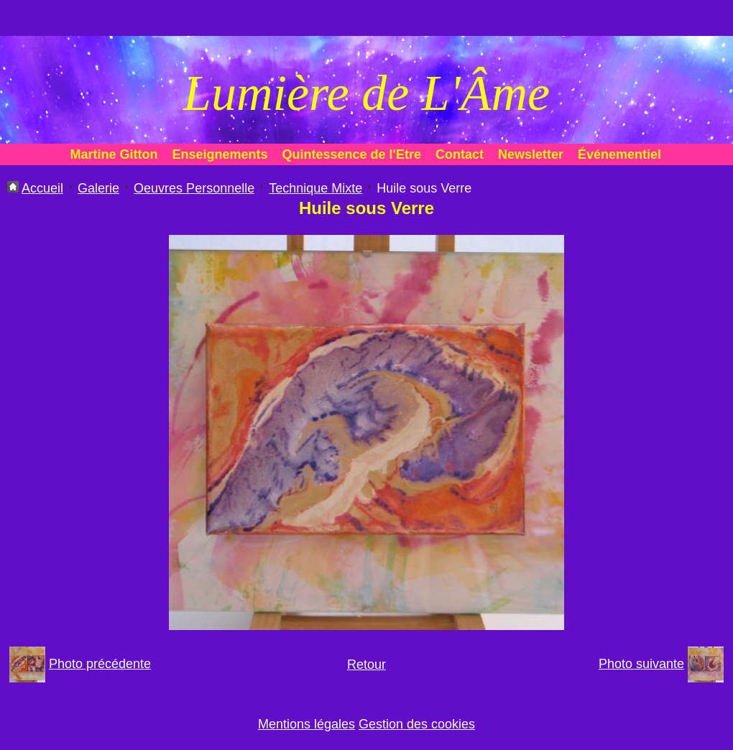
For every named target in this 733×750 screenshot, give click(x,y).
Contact (459, 154)
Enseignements (220, 154)
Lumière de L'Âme (366, 93)
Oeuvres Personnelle (194, 188)
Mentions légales (306, 724)
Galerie (98, 188)
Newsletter (530, 154)
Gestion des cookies (417, 724)
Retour (366, 664)
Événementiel (619, 154)
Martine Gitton (114, 154)
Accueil (42, 188)
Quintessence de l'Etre (351, 154)
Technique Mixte (315, 188)
